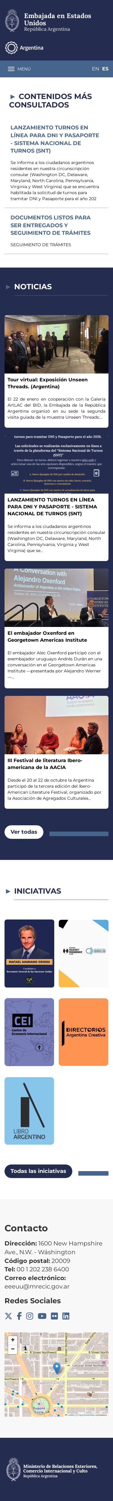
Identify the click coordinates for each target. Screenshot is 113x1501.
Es (105, 69)
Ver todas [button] (24, 832)
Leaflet (69, 1415)
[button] (57, 1368)
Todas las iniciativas (38, 1171)
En (95, 69)
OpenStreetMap (87, 1415)
